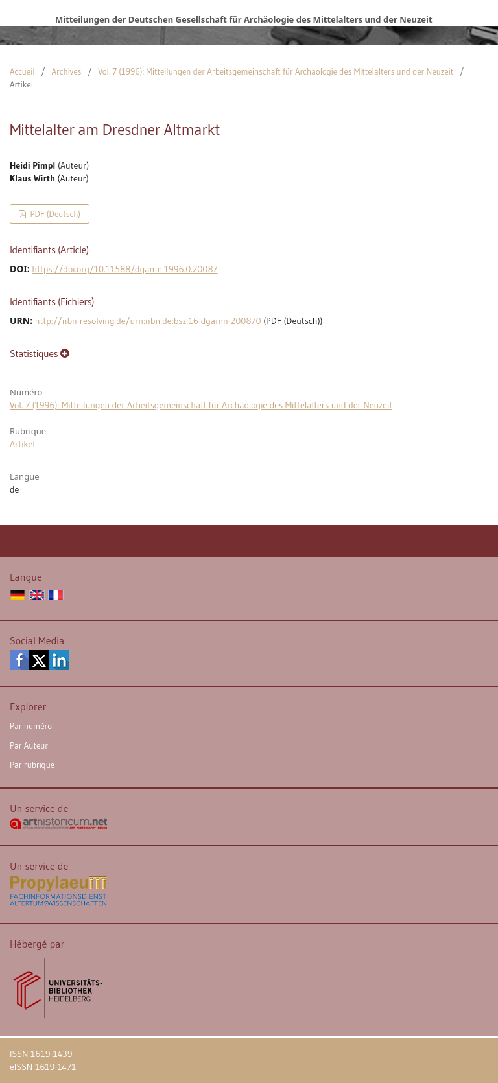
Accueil (22, 71)
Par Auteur (29, 745)
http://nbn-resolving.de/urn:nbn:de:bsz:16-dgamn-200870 (148, 321)
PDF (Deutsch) (54, 214)
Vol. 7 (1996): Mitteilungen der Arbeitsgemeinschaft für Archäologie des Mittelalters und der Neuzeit (275, 71)
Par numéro (31, 726)
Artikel (22, 444)
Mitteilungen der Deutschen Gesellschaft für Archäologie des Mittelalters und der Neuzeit (244, 19)
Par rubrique (32, 765)
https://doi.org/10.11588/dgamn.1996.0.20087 (124, 269)
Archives (66, 71)
